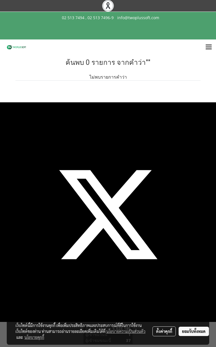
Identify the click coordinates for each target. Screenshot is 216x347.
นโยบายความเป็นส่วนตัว (125, 331)
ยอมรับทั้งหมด (194, 331)
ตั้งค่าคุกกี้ (164, 331)
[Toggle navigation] (208, 47)
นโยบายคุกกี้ (34, 337)
